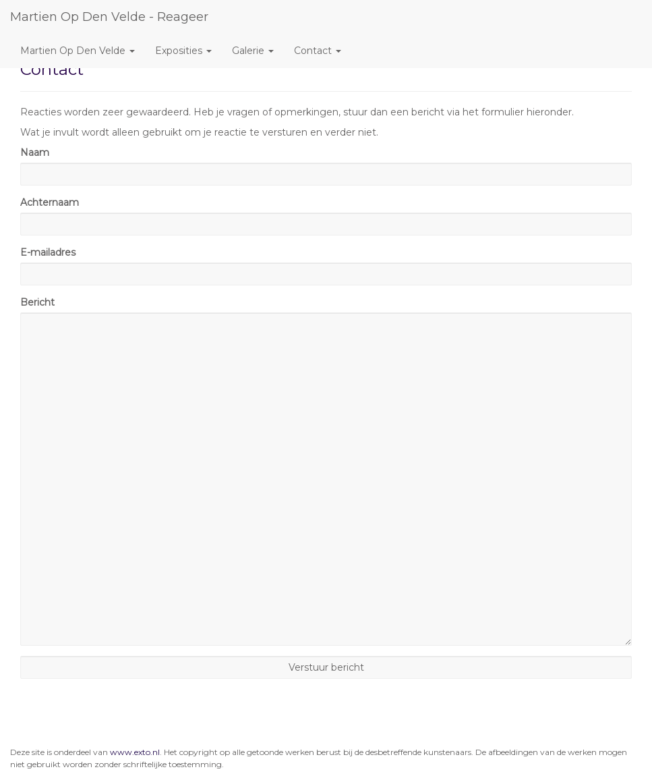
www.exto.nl (135, 752)
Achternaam (49, 202)
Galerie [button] (253, 51)
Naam (34, 152)
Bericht (37, 302)
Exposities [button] (183, 51)
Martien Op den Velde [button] (77, 51)
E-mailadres (48, 252)
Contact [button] (317, 51)
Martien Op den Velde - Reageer (109, 16)
